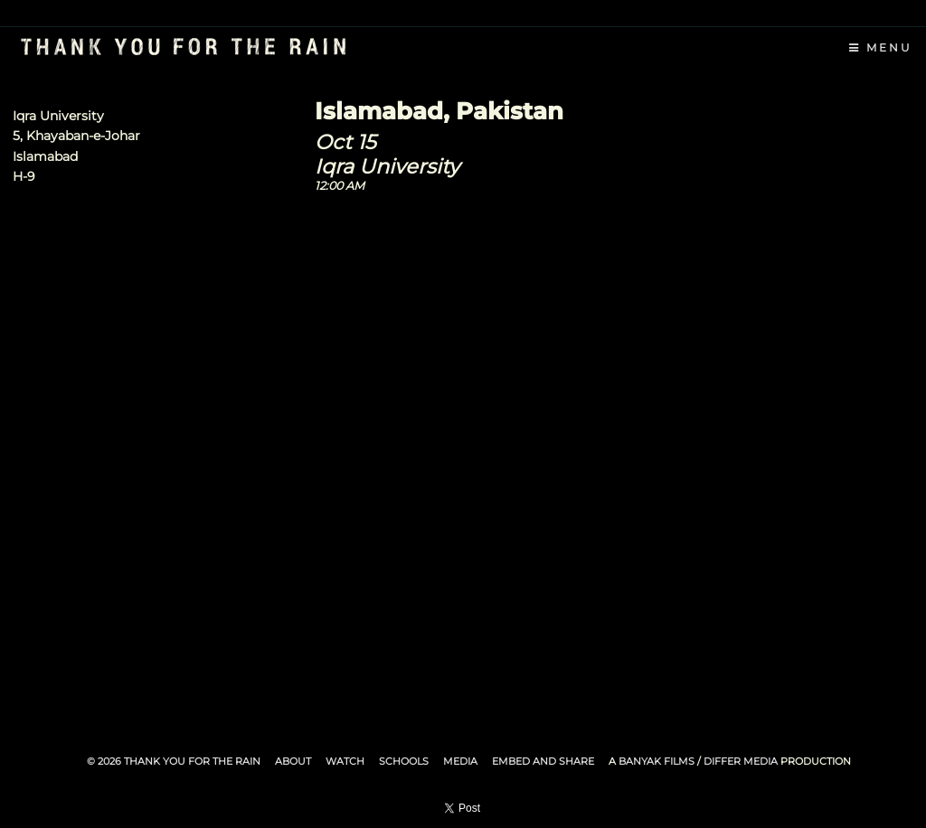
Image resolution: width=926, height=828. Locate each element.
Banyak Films (656, 761)
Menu (880, 47)
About (293, 761)
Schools (404, 761)
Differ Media (741, 761)
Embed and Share (543, 761)
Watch (345, 761)
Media (460, 761)
